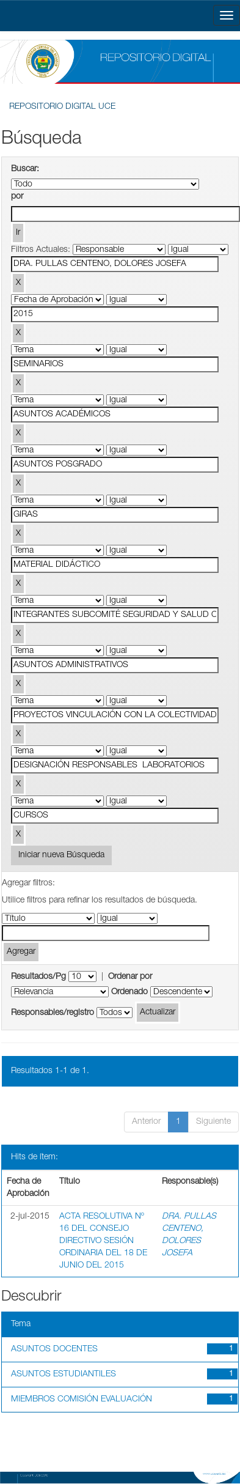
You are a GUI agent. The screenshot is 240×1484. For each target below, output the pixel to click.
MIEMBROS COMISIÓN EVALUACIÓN (81, 1399)
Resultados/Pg (38, 977)
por (17, 197)
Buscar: (25, 169)
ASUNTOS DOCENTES (54, 1349)
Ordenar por (130, 977)
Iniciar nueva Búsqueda (61, 855)
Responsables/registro (52, 1013)
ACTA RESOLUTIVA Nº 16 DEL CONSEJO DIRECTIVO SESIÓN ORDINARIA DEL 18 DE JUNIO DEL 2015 (103, 1241)
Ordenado (129, 992)
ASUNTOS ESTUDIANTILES (63, 1374)
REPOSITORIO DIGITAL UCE (62, 107)
